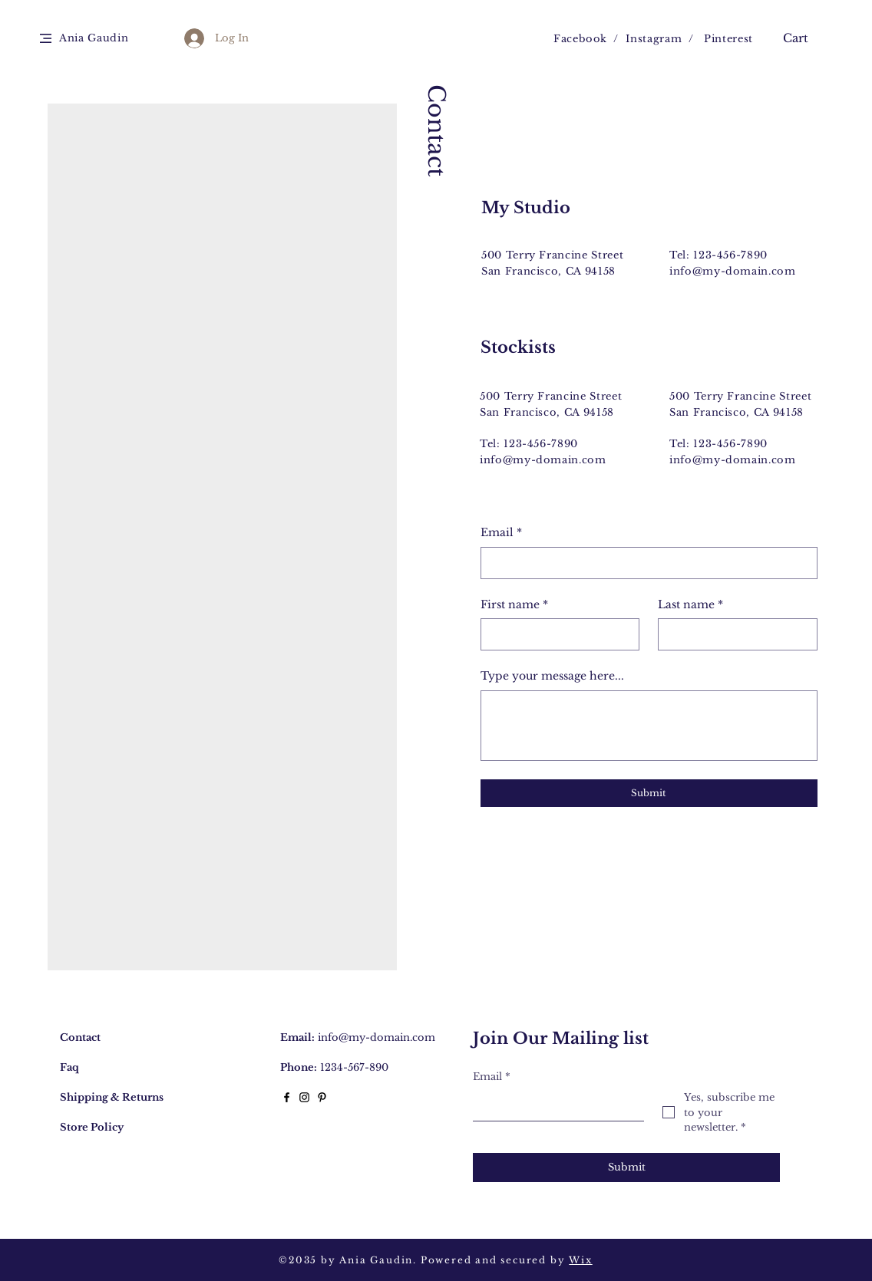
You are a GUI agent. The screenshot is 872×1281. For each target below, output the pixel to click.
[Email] (644, 563)
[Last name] (733, 634)
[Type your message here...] (649, 725)
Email (501, 533)
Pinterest (728, 38)
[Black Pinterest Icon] (322, 1097)
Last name (690, 605)
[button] (45, 38)
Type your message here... (552, 676)
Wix (580, 1260)
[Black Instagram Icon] (304, 1097)
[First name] (555, 634)
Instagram (654, 38)
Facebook (580, 38)
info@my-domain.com (732, 271)
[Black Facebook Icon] (286, 1097)
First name (514, 605)
